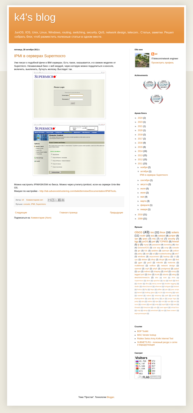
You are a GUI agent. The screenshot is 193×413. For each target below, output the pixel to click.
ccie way (156, 248)
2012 (140, 159)
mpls (177, 292)
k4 (156, 54)
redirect (147, 271)
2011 (140, 163)
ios (152, 232)
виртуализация (140, 313)
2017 (140, 138)
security (171, 238)
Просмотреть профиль (162, 62)
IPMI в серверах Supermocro (40, 56)
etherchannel (147, 286)
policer (176, 251)
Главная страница (69, 212)
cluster (139, 284)
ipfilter (159, 289)
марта (143, 201)
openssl (138, 269)
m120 (160, 292)
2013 (140, 155)
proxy (157, 298)
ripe (156, 301)
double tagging (170, 284)
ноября (144, 167)
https (152, 289)
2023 (140, 122)
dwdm (137, 286)
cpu (136, 259)
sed (150, 304)
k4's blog (35, 17)
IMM (165, 278)
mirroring (168, 292)
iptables (154, 251)
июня (143, 192)
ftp (146, 289)
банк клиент (171, 310)
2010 (140, 214)
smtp (157, 304)
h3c (145, 251)
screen (143, 304)
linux (162, 232)
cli (174, 256)
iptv (166, 289)
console (26, 204)
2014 (140, 151)
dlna (147, 284)
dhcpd (161, 259)
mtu (154, 238)
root (162, 301)
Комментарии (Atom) (41, 218)
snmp (173, 271)
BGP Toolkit (142, 331)
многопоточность (142, 277)
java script (175, 289)
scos (136, 304)
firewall (175, 241)
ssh (147, 254)
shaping (157, 271)
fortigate (167, 286)
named (140, 295)
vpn (136, 238)
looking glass (150, 292)
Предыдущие (116, 212)
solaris (175, 232)
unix (155, 307)
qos (138, 271)
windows (141, 256)
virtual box (175, 307)
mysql (146, 245)
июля (143, 188)
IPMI (33, 204)
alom (148, 281)
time (149, 274)
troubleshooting (164, 254)
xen (162, 310)
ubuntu (166, 274)
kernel (139, 292)
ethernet (158, 286)
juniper (172, 235)
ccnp (166, 248)
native (148, 295)
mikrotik (159, 262)
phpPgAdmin (139, 298)
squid (164, 304)
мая (142, 197)
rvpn (169, 301)
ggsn (140, 262)
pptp (149, 298)
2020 (140, 130)
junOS (145, 241)
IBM (156, 278)
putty (136, 301)
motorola (171, 262)
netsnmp (158, 295)
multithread (139, 265)
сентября (145, 180)
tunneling (168, 245)
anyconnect (154, 256)
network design (168, 265)
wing (174, 274)
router (142, 235)
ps (163, 298)
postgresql (165, 269)
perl (153, 241)
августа (144, 184)
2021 (140, 126)
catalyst (161, 235)
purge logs (172, 298)
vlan (177, 245)
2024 (140, 118)
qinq (142, 301)
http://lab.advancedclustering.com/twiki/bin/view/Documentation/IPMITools (77, 191)
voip (138, 310)
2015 (140, 147)
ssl (153, 254)
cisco (138, 232)
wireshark (154, 310)
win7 (177, 254)
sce (175, 301)
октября (144, 171)
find (177, 259)
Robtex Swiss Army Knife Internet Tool (155, 338)
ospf (147, 269)
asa (152, 235)
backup (166, 256)
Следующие (21, 212)
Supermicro (41, 204)
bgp (136, 241)
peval (174, 295)
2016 (140, 143)
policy (140, 254)
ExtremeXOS (143, 248)
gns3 (149, 262)
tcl (170, 304)
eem (170, 259)
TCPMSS (163, 241)
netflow (152, 265)
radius (150, 301)
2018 (140, 134)
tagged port (139, 274)
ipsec (145, 238)
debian (144, 259)
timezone (146, 307)
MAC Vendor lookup (146, 335)
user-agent (164, 307)
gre (139, 251)
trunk (157, 274)
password (156, 245)
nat (161, 238)
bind (177, 281)
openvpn (165, 251)
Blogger (110, 397)
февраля (145, 205)
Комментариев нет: (35, 200)
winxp (145, 310)
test (175, 304)
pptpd (176, 269)
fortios (139, 289)
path (166, 295)
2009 (140, 218)
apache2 (156, 281)
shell (166, 271)
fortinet (176, 286)
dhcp (153, 259)
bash (170, 281)
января (144, 209)
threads (137, 307)
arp (164, 281)
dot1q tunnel (157, 284)
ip (139, 244)
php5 (155, 269)
